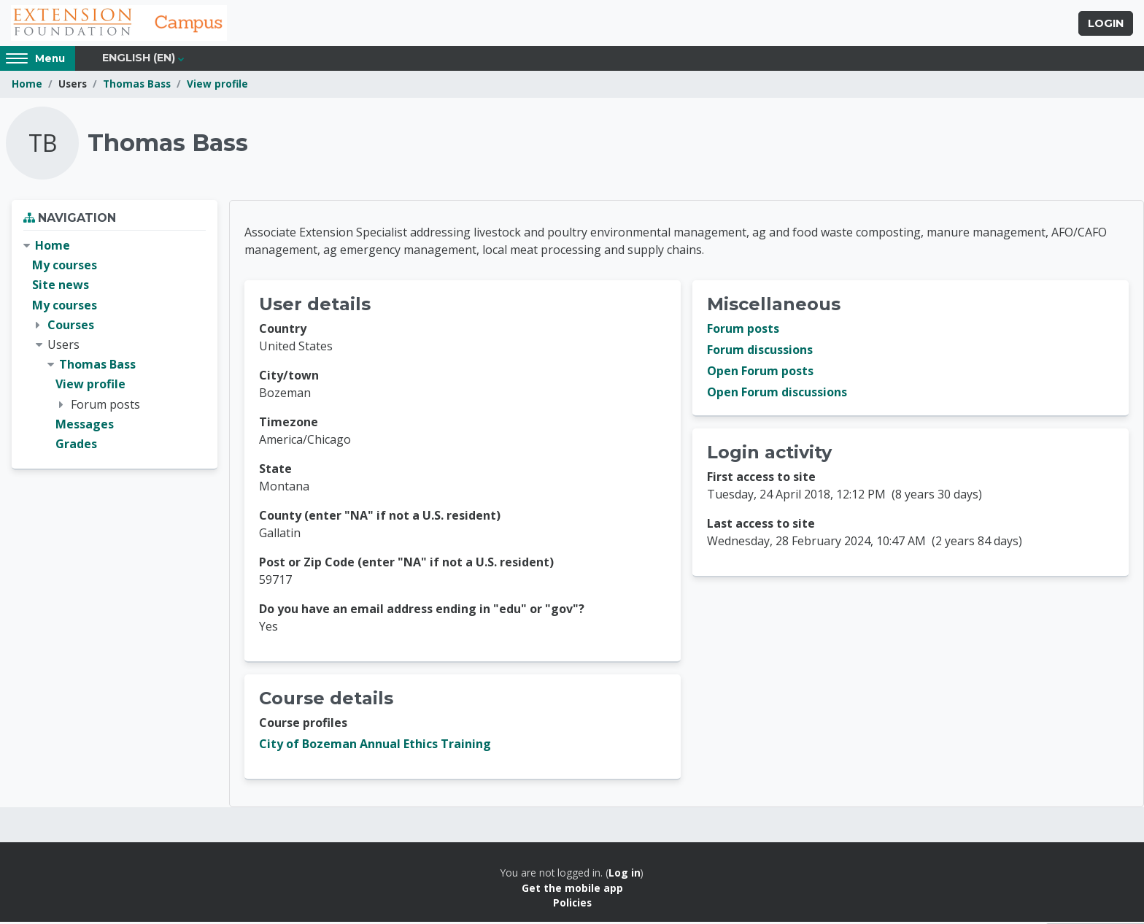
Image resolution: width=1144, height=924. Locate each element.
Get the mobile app (572, 889)
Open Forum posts (760, 373)
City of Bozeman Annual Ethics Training (375, 746)
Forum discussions (760, 352)
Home (27, 86)
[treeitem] (114, 347)
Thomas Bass (137, 86)
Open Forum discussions (777, 394)
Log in (624, 875)
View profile (217, 86)
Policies (572, 905)
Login (1106, 24)
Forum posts (743, 331)
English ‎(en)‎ (138, 59)
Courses (70, 326)
